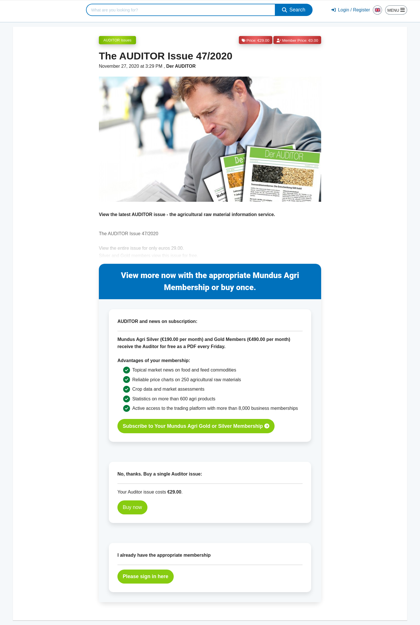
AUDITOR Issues (117, 40)
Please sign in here (145, 576)
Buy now (132, 507)
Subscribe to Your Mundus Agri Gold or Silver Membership (196, 426)
